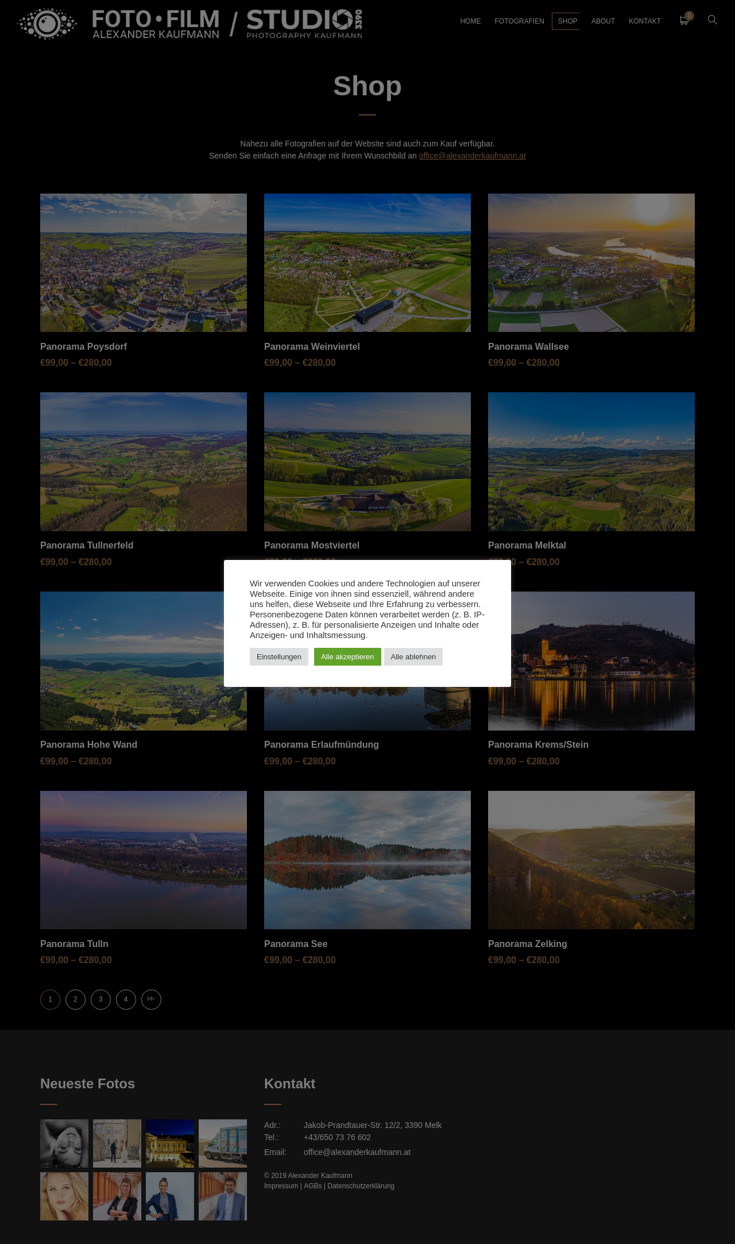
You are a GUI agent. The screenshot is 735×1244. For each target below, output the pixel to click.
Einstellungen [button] (279, 656)
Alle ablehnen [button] (413, 656)
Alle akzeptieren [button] (347, 656)
